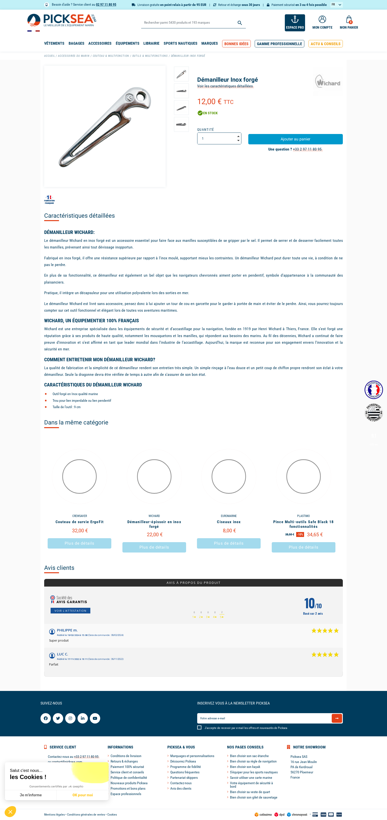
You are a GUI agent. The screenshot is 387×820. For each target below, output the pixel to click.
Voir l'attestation (70, 610)
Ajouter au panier (295, 139)
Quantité (205, 130)
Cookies (112, 814)
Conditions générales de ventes (86, 814)
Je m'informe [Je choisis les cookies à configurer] (31, 795)
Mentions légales (54, 814)
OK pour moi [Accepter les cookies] (83, 795)
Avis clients (59, 567)
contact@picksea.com (67, 762)
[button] (236, 44)
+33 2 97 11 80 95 (307, 149)
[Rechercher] (193, 23)
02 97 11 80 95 (106, 4)
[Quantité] (219, 138)
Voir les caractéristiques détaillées (225, 86)
